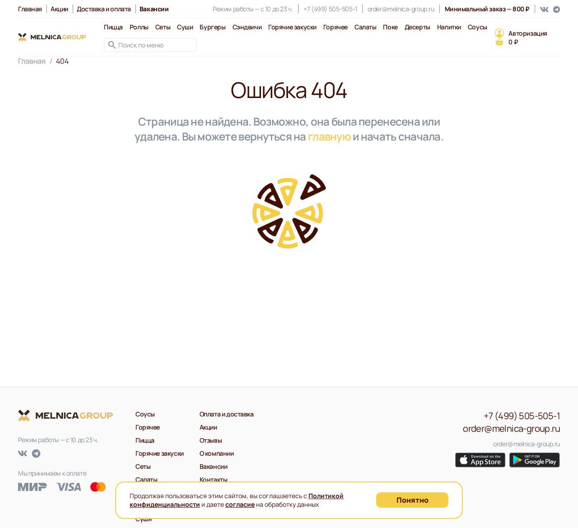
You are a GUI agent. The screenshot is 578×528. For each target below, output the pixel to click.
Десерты (417, 27)
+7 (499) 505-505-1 (330, 9)
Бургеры (212, 27)
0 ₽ (513, 41)
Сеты (162, 27)
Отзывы (211, 440)
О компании (217, 453)
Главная (30, 9)
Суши (185, 27)
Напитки (449, 27)
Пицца (113, 27)
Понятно (412, 500)
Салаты (365, 27)
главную (329, 136)
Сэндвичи (247, 27)
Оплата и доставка (227, 414)
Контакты (214, 479)
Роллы (139, 27)
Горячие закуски (292, 27)
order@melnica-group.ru (401, 9)
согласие (240, 504)
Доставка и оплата (104, 9)
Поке (390, 27)
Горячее (335, 27)
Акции (59, 9)
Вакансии (214, 466)
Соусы (477, 27)
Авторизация (527, 33)
